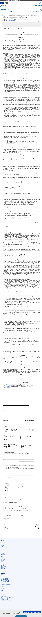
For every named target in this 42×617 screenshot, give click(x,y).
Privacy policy (2, 587)
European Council (3, 593)
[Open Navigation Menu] (3, 8)
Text (3, 25)
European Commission (4, 595)
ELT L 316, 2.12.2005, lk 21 (26, 393)
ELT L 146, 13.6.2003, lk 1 (7, 385)
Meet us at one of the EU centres (5, 580)
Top (3, 533)
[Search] (40, 8)
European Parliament (3, 592)
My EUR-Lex (36, 2)
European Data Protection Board (5, 604)
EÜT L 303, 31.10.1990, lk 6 (7, 389)
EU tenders (2, 564)
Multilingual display (5, 23)
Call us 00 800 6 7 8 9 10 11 (4, 577)
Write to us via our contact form (5, 579)
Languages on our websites (4, 586)
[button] (21, 616)
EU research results (3, 565)
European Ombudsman (4, 602)
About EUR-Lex (3, 558)
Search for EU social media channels (5, 583)
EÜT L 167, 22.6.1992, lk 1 (7, 387)
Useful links (2, 560)
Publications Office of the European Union (13, 540)
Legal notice (2, 552)
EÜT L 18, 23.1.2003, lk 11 (7, 397)
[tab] (21, 21)
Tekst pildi (4, 456)
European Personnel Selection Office (5, 605)
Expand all (35, 20)
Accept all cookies (26, 612)
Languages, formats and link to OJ (7, 21)
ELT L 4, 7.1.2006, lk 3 (28, 385)
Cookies (2, 589)
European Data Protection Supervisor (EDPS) (6, 603)
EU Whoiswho (2, 566)
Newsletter (2, 559)
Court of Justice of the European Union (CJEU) (6, 596)
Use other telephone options (4, 578)
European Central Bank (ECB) (4, 597)
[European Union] (3, 572)
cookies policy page (15, 612)
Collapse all (38, 20)
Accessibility (2, 554)
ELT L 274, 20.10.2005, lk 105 (7, 393)
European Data (3, 563)
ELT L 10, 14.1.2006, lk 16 (7, 386)
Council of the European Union (4, 594)
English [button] (40, 2)
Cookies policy (3, 553)
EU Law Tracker (3, 569)
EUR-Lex (3, 4)
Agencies (2, 607)
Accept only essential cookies (35, 612)
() (13, 41)
